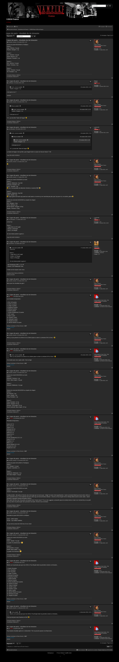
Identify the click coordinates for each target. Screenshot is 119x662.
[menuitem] (16, 27)
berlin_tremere (97, 44)
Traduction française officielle (57, 654)
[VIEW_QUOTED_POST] (24, 87)
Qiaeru (66, 654)
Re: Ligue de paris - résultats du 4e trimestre (21, 81)
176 (100, 85)
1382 (100, 131)
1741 (100, 250)
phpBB (55, 652)
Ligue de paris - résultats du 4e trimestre (22, 33)
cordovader (96, 127)
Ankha (95, 299)
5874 (100, 48)
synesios (96, 246)
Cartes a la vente (11, 274)
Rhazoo (96, 81)
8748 (100, 304)
